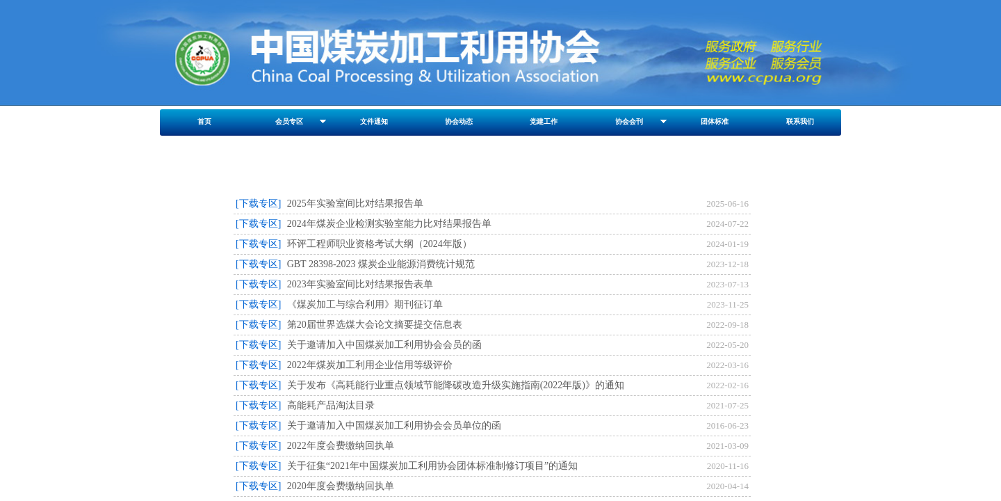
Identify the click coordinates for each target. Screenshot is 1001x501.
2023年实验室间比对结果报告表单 (360, 284)
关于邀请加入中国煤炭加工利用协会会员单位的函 (394, 425)
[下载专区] (258, 203)
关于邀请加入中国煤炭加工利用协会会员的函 (384, 345)
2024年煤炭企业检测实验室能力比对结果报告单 (389, 223)
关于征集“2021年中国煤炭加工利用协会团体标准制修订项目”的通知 (432, 466)
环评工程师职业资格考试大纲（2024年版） (379, 244)
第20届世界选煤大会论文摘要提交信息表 (374, 324)
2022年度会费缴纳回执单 (340, 445)
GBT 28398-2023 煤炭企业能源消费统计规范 (381, 264)
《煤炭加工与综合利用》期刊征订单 (365, 304)
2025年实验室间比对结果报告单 (355, 203)
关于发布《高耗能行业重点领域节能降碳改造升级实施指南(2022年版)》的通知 (455, 385)
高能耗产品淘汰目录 (331, 405)
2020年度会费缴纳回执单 (340, 486)
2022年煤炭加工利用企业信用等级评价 (370, 365)
